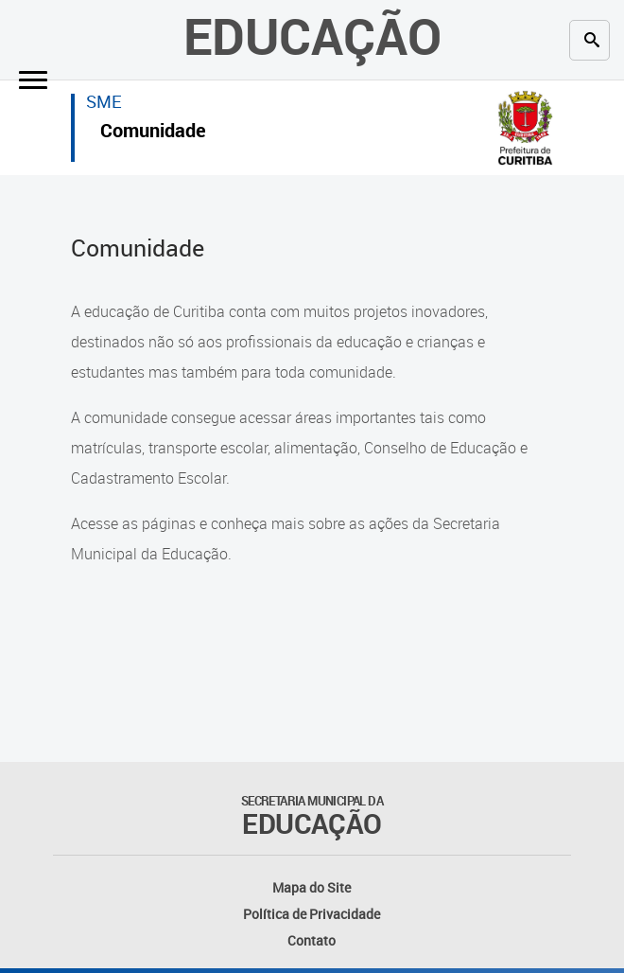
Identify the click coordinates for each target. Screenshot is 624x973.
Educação (312, 35)
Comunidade (153, 133)
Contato (311, 940)
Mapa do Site (311, 887)
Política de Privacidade (311, 914)
